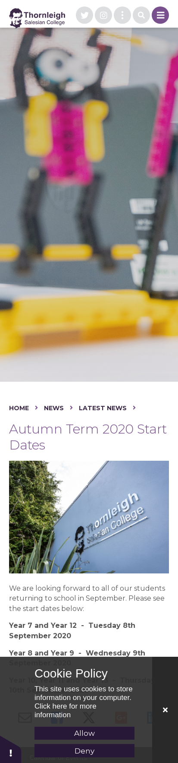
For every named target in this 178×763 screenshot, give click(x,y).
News (54, 408)
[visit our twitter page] (84, 15)
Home (19, 408)
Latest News (103, 408)
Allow (84, 733)
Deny (84, 751)
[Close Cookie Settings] (165, 710)
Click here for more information (65, 710)
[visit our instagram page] (103, 15)
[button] (11, 749)
